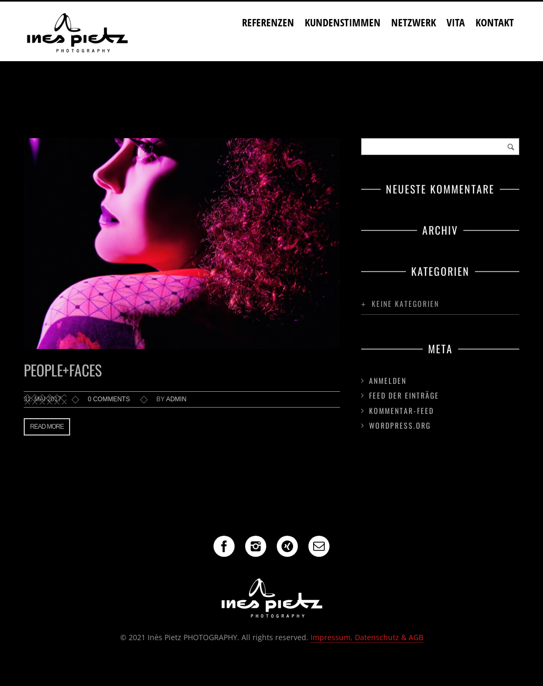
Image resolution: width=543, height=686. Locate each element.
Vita (456, 22)
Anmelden (387, 380)
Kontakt (495, 22)
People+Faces (63, 370)
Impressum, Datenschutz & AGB (367, 637)
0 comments (109, 399)
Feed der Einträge (404, 395)
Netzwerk (413, 22)
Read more (47, 426)
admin (176, 399)
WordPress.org (400, 425)
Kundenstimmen (343, 22)
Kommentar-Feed (401, 410)
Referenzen (268, 22)
